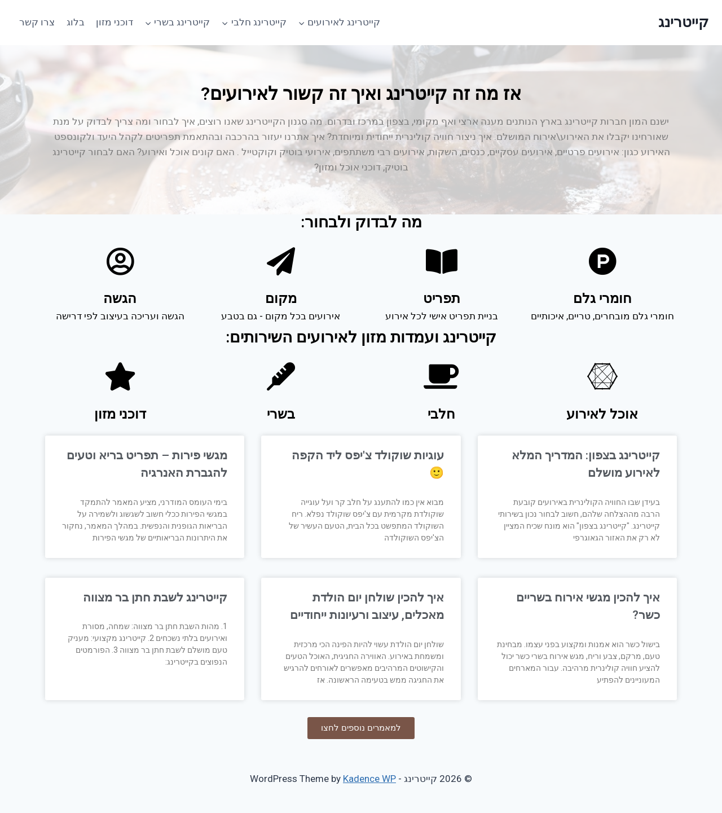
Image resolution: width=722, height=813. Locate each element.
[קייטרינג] (683, 22)
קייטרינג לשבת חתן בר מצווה (155, 597)
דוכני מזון (114, 22)
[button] (361, 728)
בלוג (76, 22)
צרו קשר (37, 22)
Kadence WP (369, 778)
